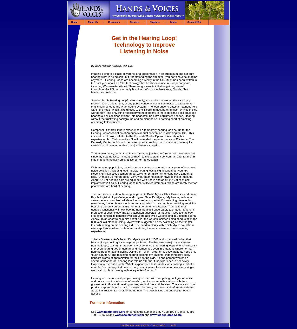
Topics (173, 22)
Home (74, 22)
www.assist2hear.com (129, 314)
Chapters (155, 22)
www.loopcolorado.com (166, 314)
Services (134, 22)
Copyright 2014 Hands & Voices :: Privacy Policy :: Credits (148, 325)
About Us (93, 22)
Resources (114, 22)
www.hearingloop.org (111, 311)
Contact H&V (194, 22)
